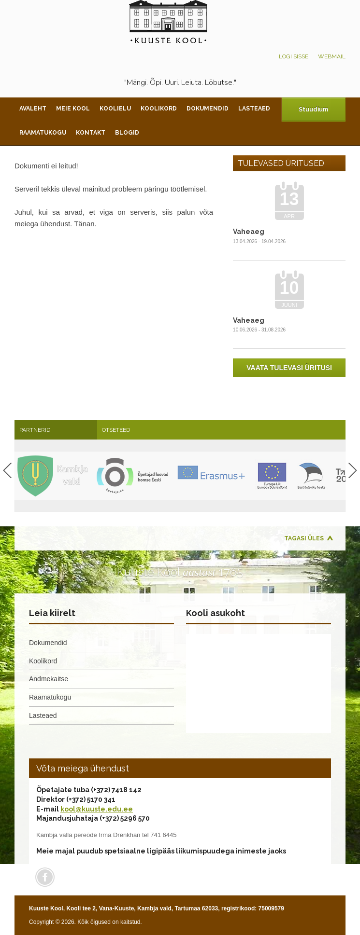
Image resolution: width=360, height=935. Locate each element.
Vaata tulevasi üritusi (289, 367)
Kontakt (90, 132)
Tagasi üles (304, 538)
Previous (7, 470)
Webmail (332, 56)
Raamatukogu (42, 132)
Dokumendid (208, 108)
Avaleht (32, 108)
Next (352, 470)
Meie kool (73, 108)
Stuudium (313, 109)
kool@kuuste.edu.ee (96, 809)
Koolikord (159, 108)
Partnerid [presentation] (34, 429)
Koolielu (115, 108)
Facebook (45, 877)
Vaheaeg (248, 231)
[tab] (55, 430)
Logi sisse (293, 56)
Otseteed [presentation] (116, 429)
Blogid (127, 132)
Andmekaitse (48, 679)
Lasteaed (254, 108)
